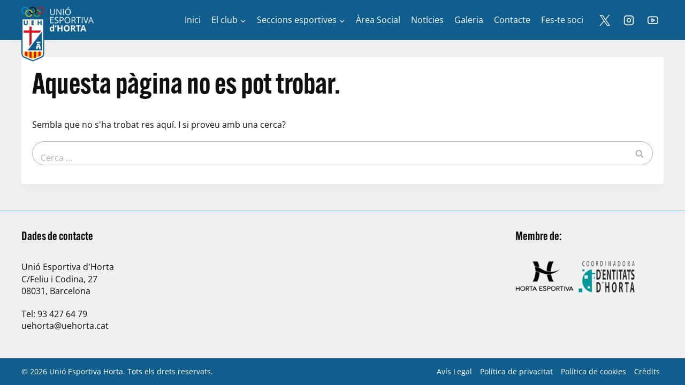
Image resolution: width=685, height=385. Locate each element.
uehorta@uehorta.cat (65, 326)
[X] (604, 20)
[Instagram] (629, 20)
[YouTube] (653, 20)
